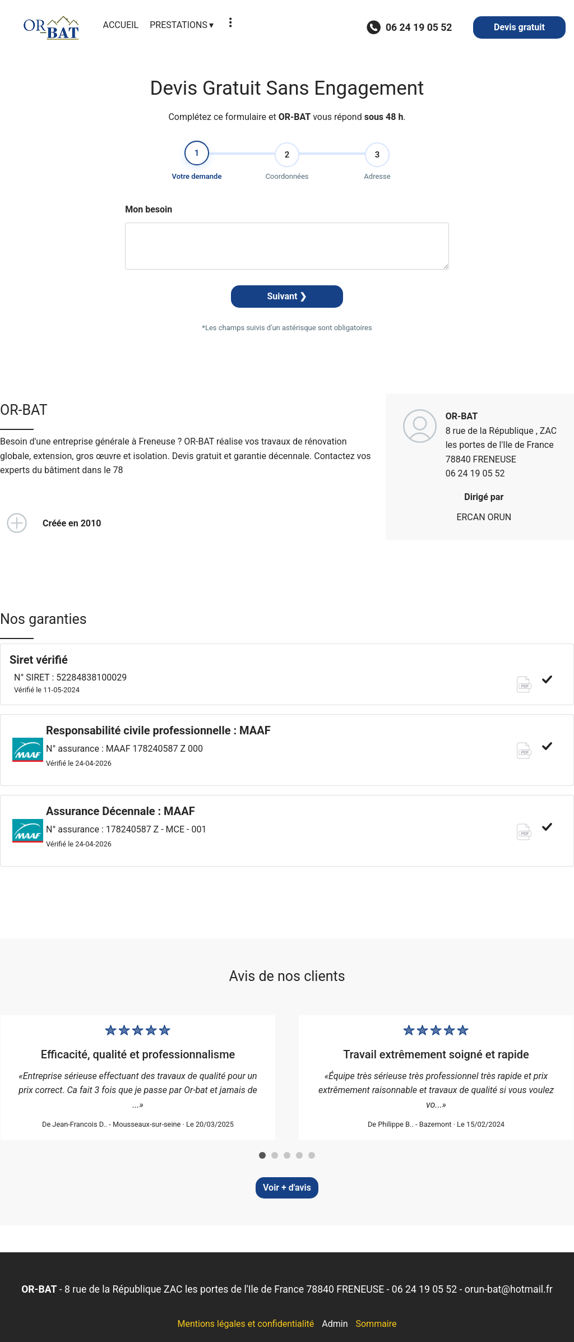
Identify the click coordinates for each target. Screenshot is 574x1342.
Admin (335, 1323)
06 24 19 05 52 (424, 1289)
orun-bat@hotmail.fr (509, 1289)
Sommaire (375, 1323)
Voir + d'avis (287, 1187)
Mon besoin (148, 212)
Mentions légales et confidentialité (245, 1323)
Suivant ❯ (287, 299)
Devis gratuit (519, 27)
